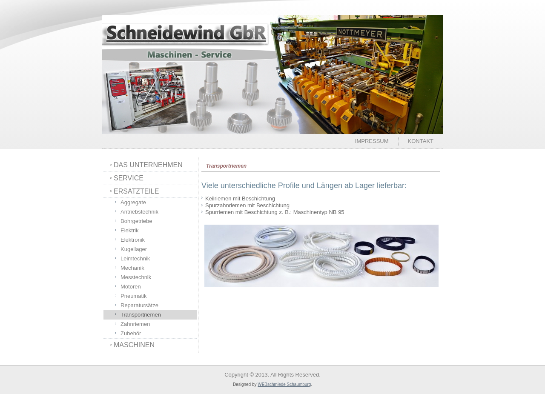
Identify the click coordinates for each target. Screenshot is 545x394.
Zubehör (130, 333)
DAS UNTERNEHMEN (148, 164)
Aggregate (133, 202)
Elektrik (129, 230)
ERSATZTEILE (136, 191)
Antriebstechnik (139, 211)
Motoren (130, 286)
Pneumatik (133, 296)
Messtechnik (135, 277)
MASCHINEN (134, 344)
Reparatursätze (139, 305)
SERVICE (128, 178)
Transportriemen (140, 314)
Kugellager (133, 249)
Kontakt (420, 141)
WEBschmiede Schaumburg (284, 384)
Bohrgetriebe (136, 221)
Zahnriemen (135, 324)
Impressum (372, 141)
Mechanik (132, 268)
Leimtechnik (135, 258)
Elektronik (132, 240)
